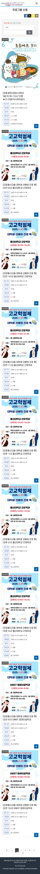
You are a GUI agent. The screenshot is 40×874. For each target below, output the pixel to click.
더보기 (36, 126)
